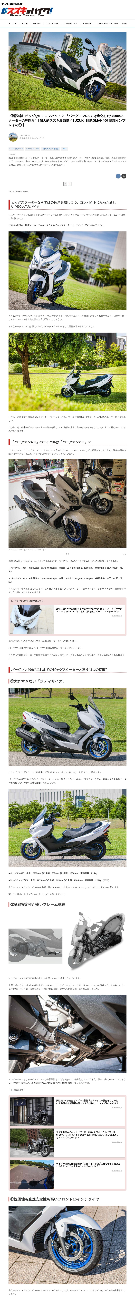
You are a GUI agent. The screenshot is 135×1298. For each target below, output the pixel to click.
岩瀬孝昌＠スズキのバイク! (31, 138)
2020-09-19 (24, 135)
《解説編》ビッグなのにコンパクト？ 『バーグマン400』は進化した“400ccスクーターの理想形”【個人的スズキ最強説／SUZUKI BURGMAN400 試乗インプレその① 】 (67, 120)
